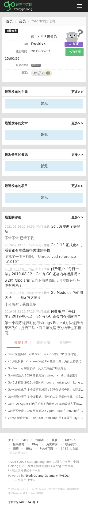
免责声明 (51, 444)
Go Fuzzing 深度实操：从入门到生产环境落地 (37, 368)
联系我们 (71, 444)
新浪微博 (18, 444)
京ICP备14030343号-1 (23, 502)
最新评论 (66, 343)
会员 (22, 21)
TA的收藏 (74, 52)
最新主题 (20, 343)
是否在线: (22, 65)
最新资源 (43, 343)
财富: (24, 72)
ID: (26, 44)
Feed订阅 (46, 448)
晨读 (54, 440)
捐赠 (16, 448)
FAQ (25, 440)
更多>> (77, 92)
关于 (11, 440)
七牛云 (31, 480)
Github (70, 440)
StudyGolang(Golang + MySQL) (47, 475)
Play (35, 444)
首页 (9, 21)
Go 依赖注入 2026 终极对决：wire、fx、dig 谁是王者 (43, 375)
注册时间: (22, 51)
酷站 (29, 448)
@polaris (22, 280)
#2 (9, 280)
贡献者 (39, 440)
